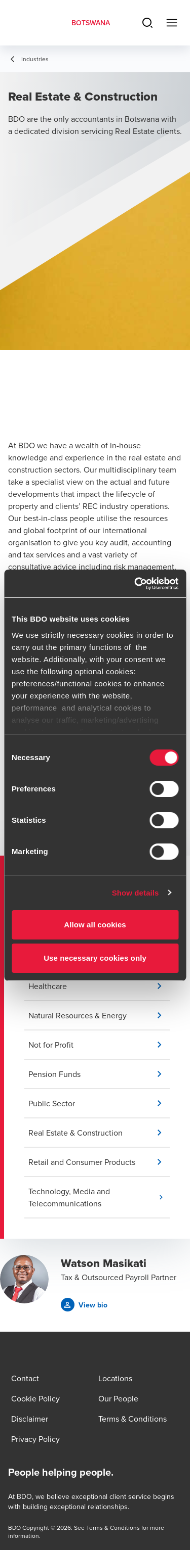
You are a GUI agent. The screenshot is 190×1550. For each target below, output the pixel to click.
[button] (99, 986)
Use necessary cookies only (95, 958)
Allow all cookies (95, 924)
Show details (135, 892)
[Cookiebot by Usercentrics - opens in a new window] (135, 583)
